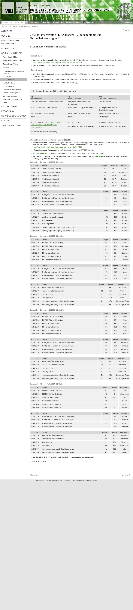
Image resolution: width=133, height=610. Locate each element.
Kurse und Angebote (10, 96)
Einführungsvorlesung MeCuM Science (14, 72)
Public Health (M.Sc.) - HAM (13, 61)
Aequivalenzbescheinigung (13, 89)
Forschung (7, 111)
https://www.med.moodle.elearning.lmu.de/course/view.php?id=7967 (57, 62)
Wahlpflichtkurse (9, 83)
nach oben (124, 475)
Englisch (128, 22)
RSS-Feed (89, 22)
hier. (76, 83)
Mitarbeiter (7, 48)
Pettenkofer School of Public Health (13, 101)
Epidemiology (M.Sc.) (10, 64)
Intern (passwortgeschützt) (70, 22)
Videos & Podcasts (11, 125)
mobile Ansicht (91, 480)
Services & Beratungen (13, 116)
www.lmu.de (35, 22)
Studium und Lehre (14, 26)
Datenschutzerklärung (54, 480)
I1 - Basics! (7, 76)
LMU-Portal (46, 22)
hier (113, 65)
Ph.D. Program (9, 106)
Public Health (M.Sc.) (10, 57)
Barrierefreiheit (78, 480)
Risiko (78, 122)
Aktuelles (6, 31)
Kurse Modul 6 (9, 86)
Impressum (40, 480)
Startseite (4, 26)
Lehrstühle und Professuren (10, 42)
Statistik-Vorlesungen (10, 93)
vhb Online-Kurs (42, 153)
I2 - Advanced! (9, 79)
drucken (127, 30)
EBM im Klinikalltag (114, 122)
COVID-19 (5, 36)
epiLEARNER (97, 156)
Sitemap (56, 22)
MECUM (25, 26)
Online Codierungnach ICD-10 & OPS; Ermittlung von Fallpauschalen (46, 124)
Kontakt (5, 121)
